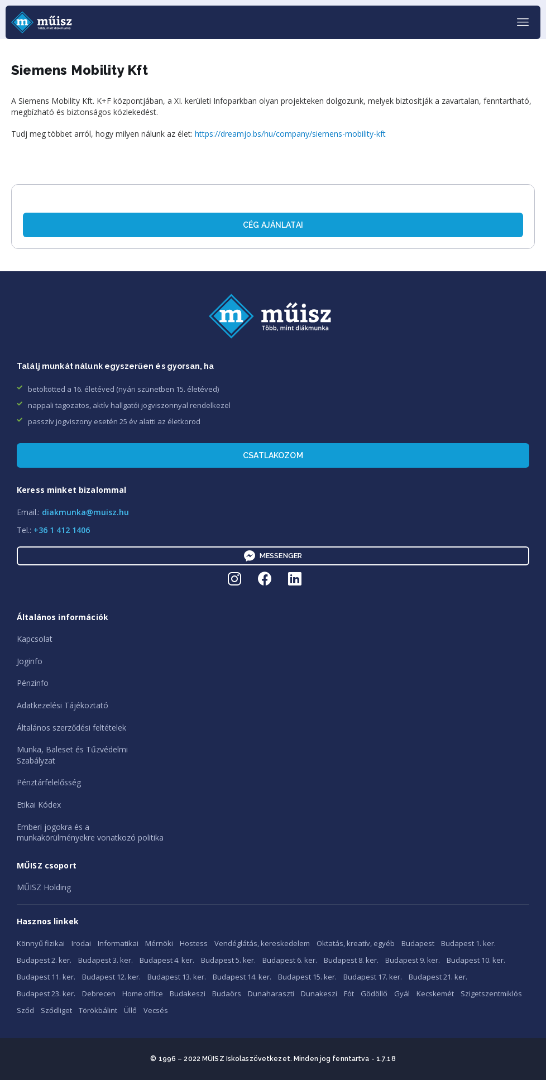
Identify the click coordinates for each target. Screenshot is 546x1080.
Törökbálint (98, 1010)
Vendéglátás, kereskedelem (262, 943)
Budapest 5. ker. (228, 960)
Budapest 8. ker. (351, 960)
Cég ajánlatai (273, 224)
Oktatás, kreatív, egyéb (356, 943)
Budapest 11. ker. (46, 977)
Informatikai (118, 943)
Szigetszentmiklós (491, 993)
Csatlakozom (273, 455)
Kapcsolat (34, 638)
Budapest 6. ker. (289, 960)
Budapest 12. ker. (111, 977)
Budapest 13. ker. (176, 977)
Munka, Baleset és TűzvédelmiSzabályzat (72, 755)
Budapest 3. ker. (105, 960)
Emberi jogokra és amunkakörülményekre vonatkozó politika (90, 832)
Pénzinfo (33, 683)
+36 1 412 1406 (61, 530)
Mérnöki (159, 943)
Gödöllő (374, 993)
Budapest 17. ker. (372, 977)
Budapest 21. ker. (438, 977)
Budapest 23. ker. (46, 993)
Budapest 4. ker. (167, 960)
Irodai (81, 943)
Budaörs (226, 993)
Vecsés (155, 1010)
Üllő (130, 1010)
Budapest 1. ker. (468, 943)
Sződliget (56, 1010)
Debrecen (99, 993)
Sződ (25, 1010)
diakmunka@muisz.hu (85, 512)
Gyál (402, 993)
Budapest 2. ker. (44, 960)
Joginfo (29, 661)
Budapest (417, 943)
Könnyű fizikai (41, 943)
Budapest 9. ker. (412, 960)
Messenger (273, 555)
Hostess (194, 943)
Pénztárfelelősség (49, 782)
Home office (142, 993)
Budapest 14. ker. (242, 977)
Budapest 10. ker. (476, 960)
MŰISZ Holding (44, 887)
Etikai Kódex (39, 804)
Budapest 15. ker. (307, 977)
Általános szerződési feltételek (71, 727)
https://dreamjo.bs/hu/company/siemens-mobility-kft (290, 133)
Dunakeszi (319, 993)
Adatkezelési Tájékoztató (62, 705)
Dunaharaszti (271, 993)
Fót (349, 993)
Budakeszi (187, 993)
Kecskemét (435, 993)
